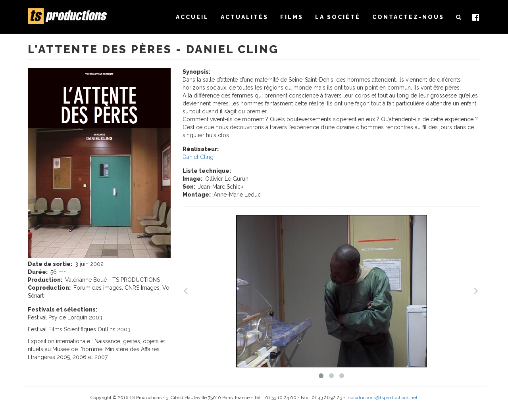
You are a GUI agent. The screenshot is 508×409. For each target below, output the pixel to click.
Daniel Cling (198, 157)
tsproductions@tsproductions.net (382, 397)
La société (337, 17)
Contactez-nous (408, 17)
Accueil (192, 17)
